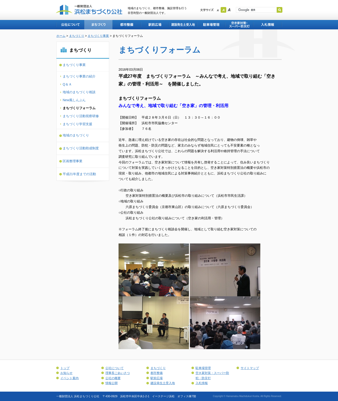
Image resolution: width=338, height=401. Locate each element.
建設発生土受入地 (183, 24)
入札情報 (267, 24)
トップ (64, 368)
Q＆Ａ (67, 84)
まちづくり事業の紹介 (79, 76)
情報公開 (111, 383)
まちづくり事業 (98, 36)
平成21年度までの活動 (79, 174)
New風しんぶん (74, 100)
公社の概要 (113, 378)
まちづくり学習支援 (77, 124)
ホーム (60, 36)
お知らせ (66, 373)
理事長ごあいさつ (117, 373)
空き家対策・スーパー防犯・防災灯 (239, 24)
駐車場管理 (211, 24)
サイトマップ (250, 368)
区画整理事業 (72, 161)
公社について (70, 24)
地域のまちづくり (76, 135)
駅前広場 (155, 24)
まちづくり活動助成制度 (81, 148)
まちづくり (98, 24)
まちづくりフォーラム (79, 108)
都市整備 (126, 24)
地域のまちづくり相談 (79, 92)
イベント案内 (69, 378)
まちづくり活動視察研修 (81, 116)
